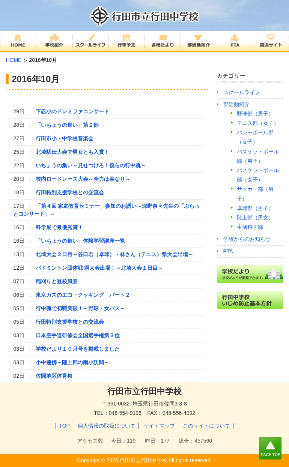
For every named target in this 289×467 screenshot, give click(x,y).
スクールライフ (241, 92)
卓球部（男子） (255, 208)
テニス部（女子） (258, 123)
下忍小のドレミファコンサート (72, 111)
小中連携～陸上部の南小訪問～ (72, 362)
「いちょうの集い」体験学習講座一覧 (80, 241)
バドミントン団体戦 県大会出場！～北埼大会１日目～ (99, 268)
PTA (228, 251)
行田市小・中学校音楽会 (64, 138)
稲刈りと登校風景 (57, 281)
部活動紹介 (236, 104)
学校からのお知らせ (247, 239)
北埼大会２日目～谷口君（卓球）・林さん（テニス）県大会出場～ (114, 254)
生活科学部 (250, 227)
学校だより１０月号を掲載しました (78, 349)
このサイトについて (206, 426)
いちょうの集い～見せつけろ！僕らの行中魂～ (91, 165)
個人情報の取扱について (106, 426)
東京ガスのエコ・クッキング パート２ (83, 295)
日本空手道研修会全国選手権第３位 (78, 335)
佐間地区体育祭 (54, 376)
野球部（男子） (255, 114)
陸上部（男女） (255, 218)
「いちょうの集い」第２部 (67, 125)
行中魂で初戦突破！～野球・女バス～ (80, 308)
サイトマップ (159, 426)
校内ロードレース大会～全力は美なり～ (83, 179)
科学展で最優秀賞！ (59, 227)
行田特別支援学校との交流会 (70, 192)
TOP (64, 426)
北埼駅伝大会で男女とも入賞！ (72, 152)
